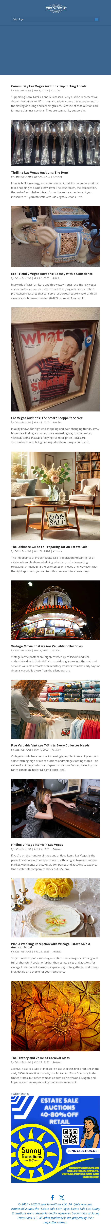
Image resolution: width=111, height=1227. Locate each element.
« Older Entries (20, 1094)
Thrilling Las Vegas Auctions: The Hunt (39, 172)
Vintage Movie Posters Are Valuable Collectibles (47, 646)
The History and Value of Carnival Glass (40, 1058)
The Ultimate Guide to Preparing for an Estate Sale (49, 547)
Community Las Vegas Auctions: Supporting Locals (48, 86)
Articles (55, 90)
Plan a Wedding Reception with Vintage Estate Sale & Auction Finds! (51, 945)
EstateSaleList (23, 90)
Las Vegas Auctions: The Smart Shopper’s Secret (47, 418)
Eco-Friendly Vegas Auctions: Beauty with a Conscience (52, 274)
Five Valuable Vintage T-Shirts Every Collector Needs (50, 745)
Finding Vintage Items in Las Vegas (37, 845)
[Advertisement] (55, 50)
